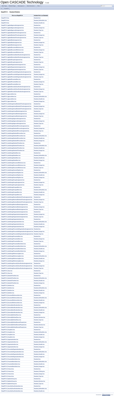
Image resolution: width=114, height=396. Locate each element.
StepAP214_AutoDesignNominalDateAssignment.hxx (14, 204)
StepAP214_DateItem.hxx (7, 285)
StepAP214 (6, 8)
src (1, 8)
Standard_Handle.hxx (39, 23)
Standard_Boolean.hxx (39, 317)
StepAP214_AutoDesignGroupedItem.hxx (11, 187)
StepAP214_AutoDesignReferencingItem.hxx (12, 253)
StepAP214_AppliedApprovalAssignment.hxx (12, 25)
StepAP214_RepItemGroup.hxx (9, 378)
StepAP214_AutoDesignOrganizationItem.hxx (12, 219)
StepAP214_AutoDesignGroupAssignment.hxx (12, 180)
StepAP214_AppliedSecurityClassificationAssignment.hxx (15, 86)
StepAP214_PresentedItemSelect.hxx (10, 359)
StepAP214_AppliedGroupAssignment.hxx (11, 59)
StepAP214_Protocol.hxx (7, 369)
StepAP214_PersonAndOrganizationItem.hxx (12, 349)
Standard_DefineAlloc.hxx (40, 20)
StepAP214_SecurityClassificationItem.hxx (12, 386)
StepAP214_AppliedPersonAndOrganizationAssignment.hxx (16, 72)
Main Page (4, 5)
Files (39, 6)
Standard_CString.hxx (39, 371)
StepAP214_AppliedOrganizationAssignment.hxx (13, 64)
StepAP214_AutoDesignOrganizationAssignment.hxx (14, 211)
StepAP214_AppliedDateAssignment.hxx (11, 40)
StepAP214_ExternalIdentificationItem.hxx (11, 305)
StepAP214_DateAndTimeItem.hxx (10, 275)
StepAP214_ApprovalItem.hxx (8, 94)
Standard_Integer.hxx (39, 27)
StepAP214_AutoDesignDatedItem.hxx (11, 153)
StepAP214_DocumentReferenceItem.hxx (11, 295)
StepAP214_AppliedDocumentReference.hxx (12, 47)
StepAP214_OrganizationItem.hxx (9, 339)
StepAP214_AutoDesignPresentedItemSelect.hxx (13, 243)
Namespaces (21, 6)
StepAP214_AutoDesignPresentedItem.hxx (12, 236)
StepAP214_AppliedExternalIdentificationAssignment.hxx (15, 54)
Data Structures (31, 6)
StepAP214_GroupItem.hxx (8, 329)
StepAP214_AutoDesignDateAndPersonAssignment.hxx (15, 126)
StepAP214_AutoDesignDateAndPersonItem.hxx (13, 133)
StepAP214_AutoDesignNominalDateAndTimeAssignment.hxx (16, 197)
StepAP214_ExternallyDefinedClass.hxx (11, 315)
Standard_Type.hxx (38, 30)
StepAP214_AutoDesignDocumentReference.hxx (13, 162)
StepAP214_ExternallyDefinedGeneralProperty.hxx (13, 322)
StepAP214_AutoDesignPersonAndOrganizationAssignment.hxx (17, 229)
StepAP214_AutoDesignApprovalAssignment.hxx (13, 118)
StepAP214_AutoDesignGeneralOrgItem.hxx (12, 170)
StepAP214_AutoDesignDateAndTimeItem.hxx (12, 143)
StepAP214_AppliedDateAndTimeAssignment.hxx (13, 32)
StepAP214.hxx (5, 18)
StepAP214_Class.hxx (6, 270)
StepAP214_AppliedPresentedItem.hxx (11, 79)
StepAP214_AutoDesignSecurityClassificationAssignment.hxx (16, 263)
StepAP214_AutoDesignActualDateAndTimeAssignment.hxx (16, 104)
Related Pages (12, 5)
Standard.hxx (37, 18)
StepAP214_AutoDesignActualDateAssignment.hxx (14, 111)
